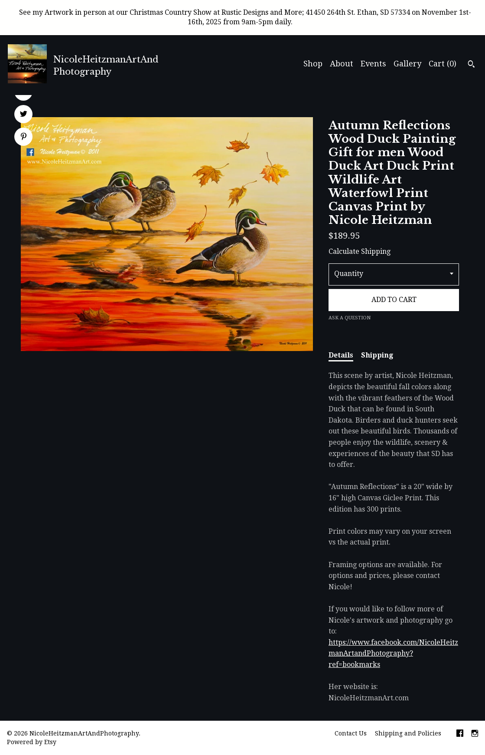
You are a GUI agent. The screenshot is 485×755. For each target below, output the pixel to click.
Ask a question (350, 318)
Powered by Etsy (31, 742)
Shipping (377, 355)
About (341, 63)
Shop (312, 63)
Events (373, 63)
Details (341, 355)
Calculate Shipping (360, 251)
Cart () (442, 63)
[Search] (471, 65)
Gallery (407, 63)
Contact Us (351, 733)
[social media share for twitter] (23, 115)
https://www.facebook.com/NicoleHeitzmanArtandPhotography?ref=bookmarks (393, 653)
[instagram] (475, 734)
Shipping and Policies (408, 733)
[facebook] (459, 734)
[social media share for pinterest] (23, 137)
